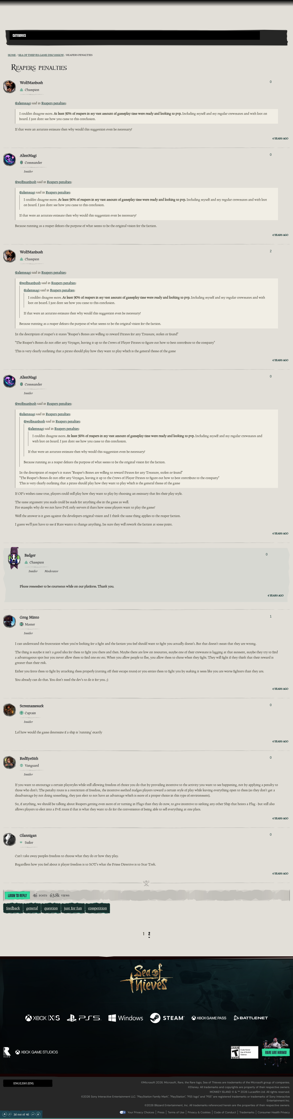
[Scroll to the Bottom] (38, 1114)
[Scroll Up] (10, 1114)
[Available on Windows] (125, 1018)
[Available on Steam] (167, 1018)
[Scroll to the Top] (4, 1114)
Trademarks (246, 1112)
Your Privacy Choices (141, 1112)
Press (161, 1112)
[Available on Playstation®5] (84, 1018)
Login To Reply (17, 896)
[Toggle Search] (20, 42)
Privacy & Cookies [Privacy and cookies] (199, 1112)
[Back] (137, 934)
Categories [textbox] (19, 35)
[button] (134, 35)
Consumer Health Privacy (274, 1112)
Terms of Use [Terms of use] (176, 1112)
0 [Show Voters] (271, 81)
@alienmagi (23, 103)
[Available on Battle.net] (250, 1018)
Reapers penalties (53, 103)
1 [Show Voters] (271, 616)
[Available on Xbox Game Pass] (209, 1018)
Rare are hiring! (275, 1053)
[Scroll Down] (33, 1114)
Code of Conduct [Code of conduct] (225, 1112)
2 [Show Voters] (271, 251)
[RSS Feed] (5, 55)
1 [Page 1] (143, 934)
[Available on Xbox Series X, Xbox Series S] (42, 1018)
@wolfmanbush (25, 182)
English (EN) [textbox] (23, 1083)
